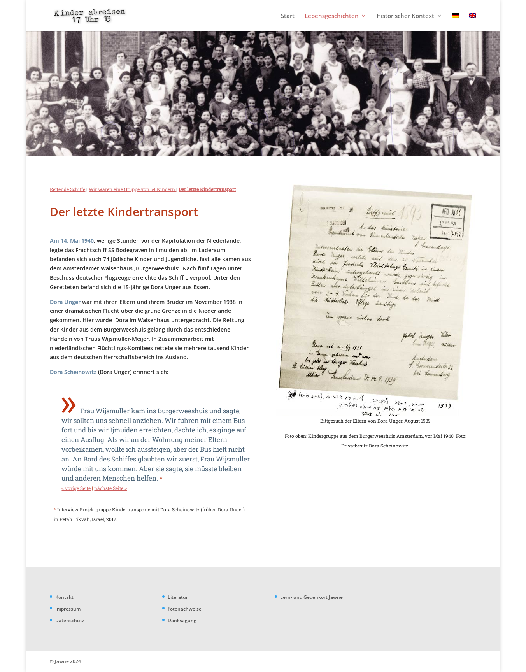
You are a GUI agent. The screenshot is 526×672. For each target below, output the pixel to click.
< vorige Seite (76, 488)
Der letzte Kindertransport (207, 189)
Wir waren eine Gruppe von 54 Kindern (132, 189)
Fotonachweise (185, 608)
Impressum (68, 608)
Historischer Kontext (405, 16)
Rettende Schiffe (67, 189)
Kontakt (64, 597)
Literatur (178, 597)
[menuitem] (455, 22)
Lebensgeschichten (332, 16)
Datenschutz (69, 620)
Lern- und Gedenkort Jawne (311, 597)
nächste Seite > (110, 488)
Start (288, 16)
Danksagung (182, 620)
